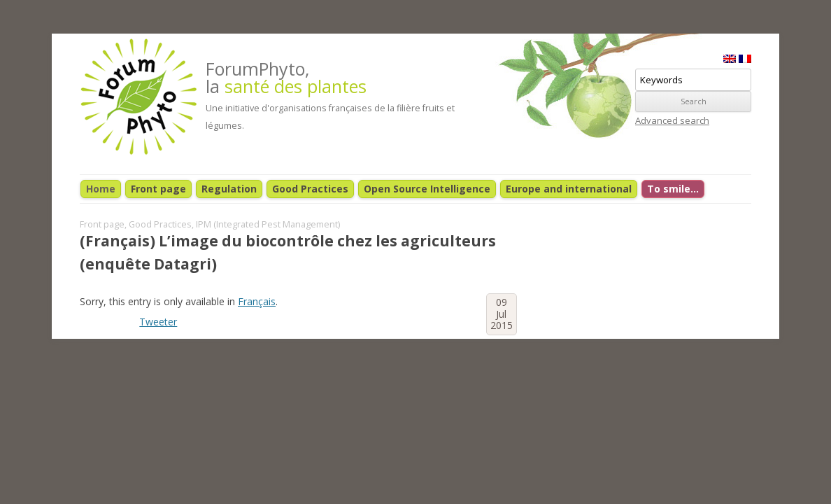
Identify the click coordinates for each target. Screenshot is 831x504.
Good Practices (310, 188)
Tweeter (158, 321)
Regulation (229, 188)
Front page (158, 188)
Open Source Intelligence (427, 188)
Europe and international (569, 188)
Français (257, 301)
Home (100, 188)
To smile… (673, 188)
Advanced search (672, 120)
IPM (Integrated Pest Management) (268, 224)
